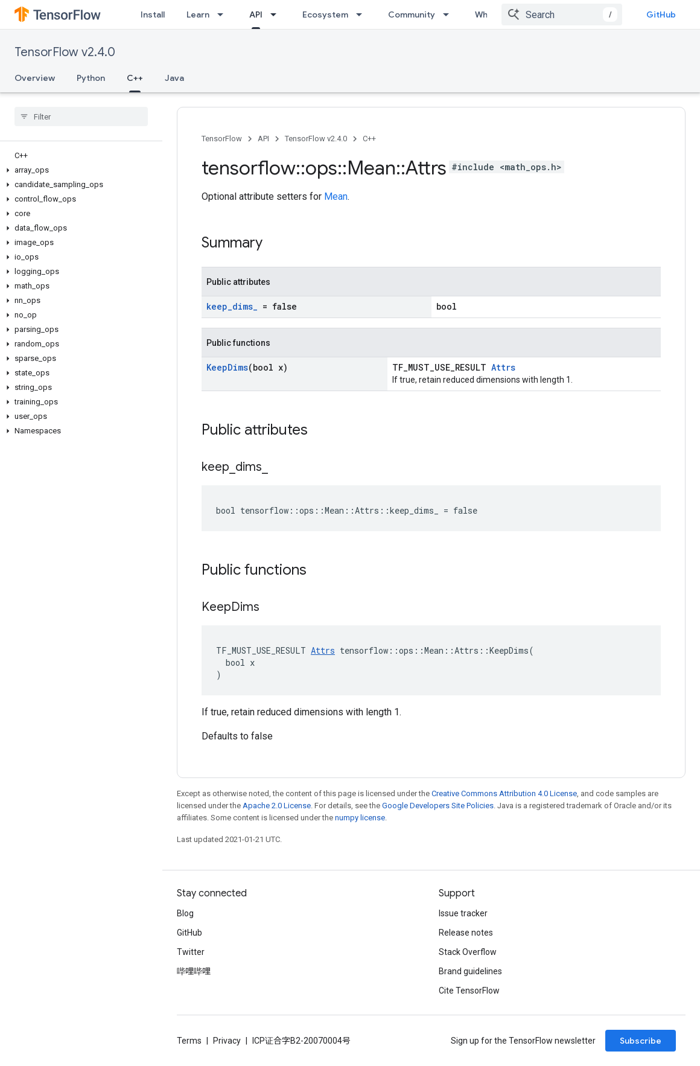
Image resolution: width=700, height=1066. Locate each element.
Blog (185, 913)
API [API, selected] (255, 14)
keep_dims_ (232, 306)
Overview (34, 77)
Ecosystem (325, 14)
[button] (79, 170)
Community (411, 14)
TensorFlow (222, 138)
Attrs (503, 367)
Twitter (191, 952)
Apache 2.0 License (277, 805)
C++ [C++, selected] (135, 77)
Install (153, 14)
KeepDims (227, 367)
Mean (336, 196)
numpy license (360, 817)
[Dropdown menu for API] (276, 14)
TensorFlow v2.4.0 (64, 52)
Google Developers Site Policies (438, 805)
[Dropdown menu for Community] (449, 14)
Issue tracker (463, 913)
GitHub (661, 14)
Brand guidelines (470, 971)
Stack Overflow (468, 952)
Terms (189, 1040)
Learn (197, 14)
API (263, 138)
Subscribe (640, 1040)
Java (174, 77)
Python (91, 77)
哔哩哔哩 (194, 971)
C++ (369, 138)
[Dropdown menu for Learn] (223, 14)
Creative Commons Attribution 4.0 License (504, 793)
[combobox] (561, 14)
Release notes (466, 932)
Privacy (227, 1040)
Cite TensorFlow (469, 990)
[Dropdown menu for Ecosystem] (362, 14)
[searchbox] (81, 116)
